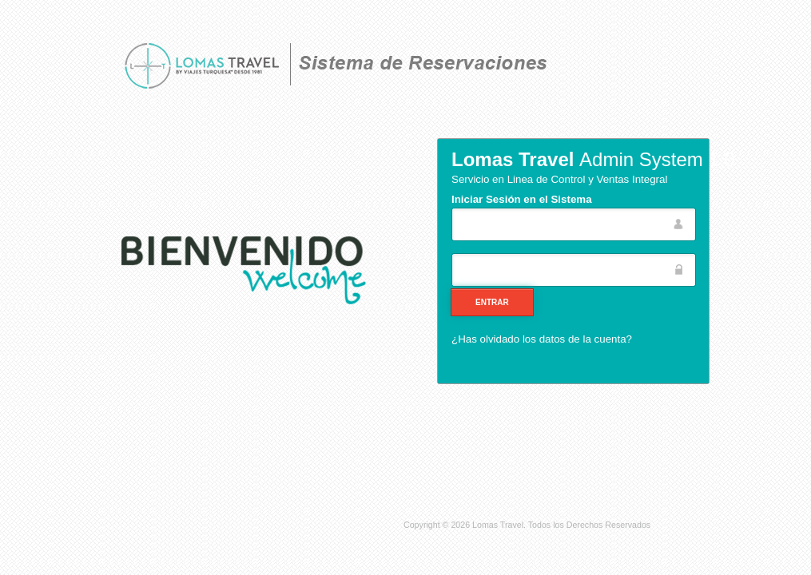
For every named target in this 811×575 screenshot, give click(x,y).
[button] (492, 302)
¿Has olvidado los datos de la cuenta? (541, 339)
